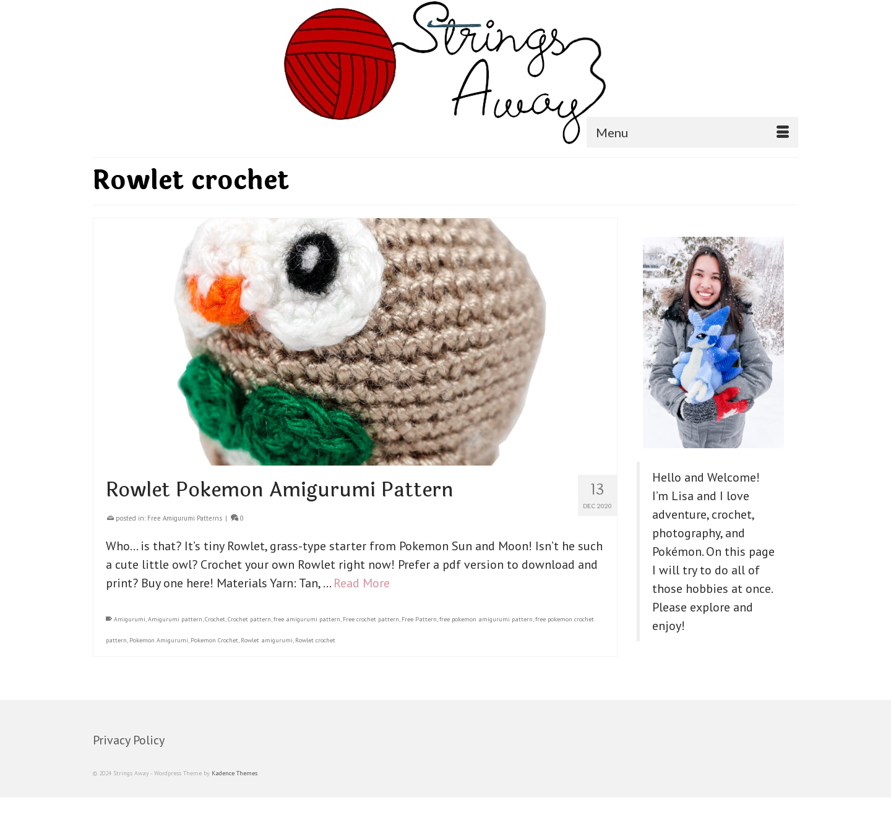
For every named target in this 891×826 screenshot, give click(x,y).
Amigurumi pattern (175, 619)
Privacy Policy (129, 740)
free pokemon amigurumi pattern (486, 619)
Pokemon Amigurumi (158, 640)
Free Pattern (419, 619)
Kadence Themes (234, 773)
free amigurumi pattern (306, 619)
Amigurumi (129, 619)
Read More (362, 583)
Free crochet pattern (371, 619)
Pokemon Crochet (214, 640)
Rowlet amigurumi (267, 640)
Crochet (215, 619)
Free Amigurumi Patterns (184, 518)
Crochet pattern (249, 619)
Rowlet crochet (315, 640)
